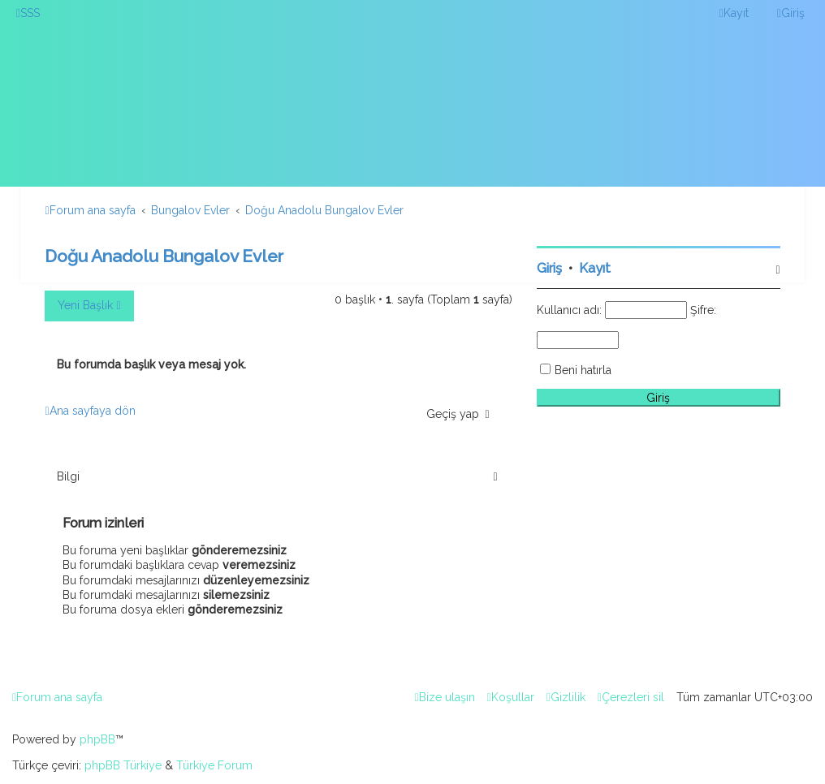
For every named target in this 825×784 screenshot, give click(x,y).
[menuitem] (28, 13)
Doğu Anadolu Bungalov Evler (164, 256)
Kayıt (595, 268)
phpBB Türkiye (123, 765)
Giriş (549, 268)
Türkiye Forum (214, 765)
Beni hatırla (583, 370)
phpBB (97, 739)
